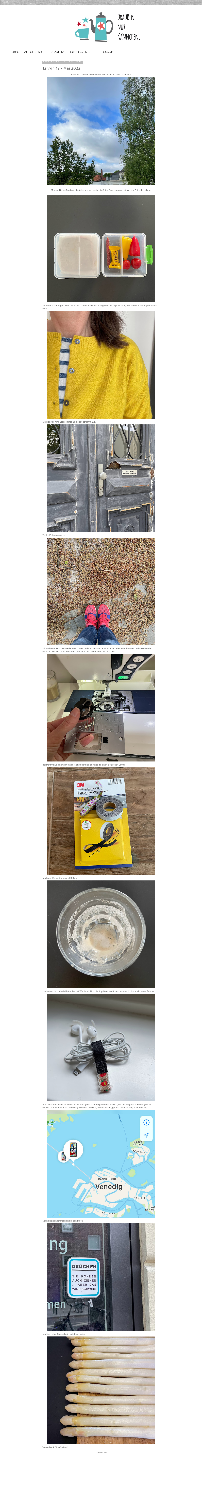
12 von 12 (57, 52)
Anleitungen (34, 52)
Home (14, 52)
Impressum (105, 52)
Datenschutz (80, 52)
